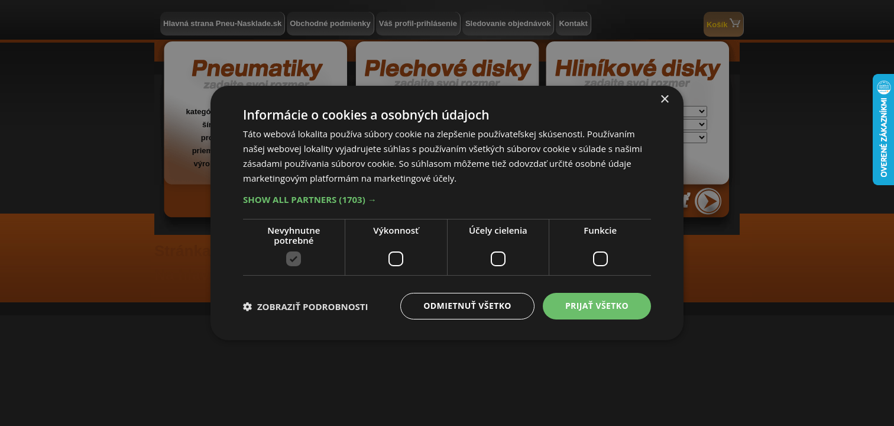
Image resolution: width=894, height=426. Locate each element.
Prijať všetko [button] (597, 305)
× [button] (664, 99)
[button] (447, 199)
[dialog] (447, 213)
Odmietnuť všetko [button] (467, 305)
